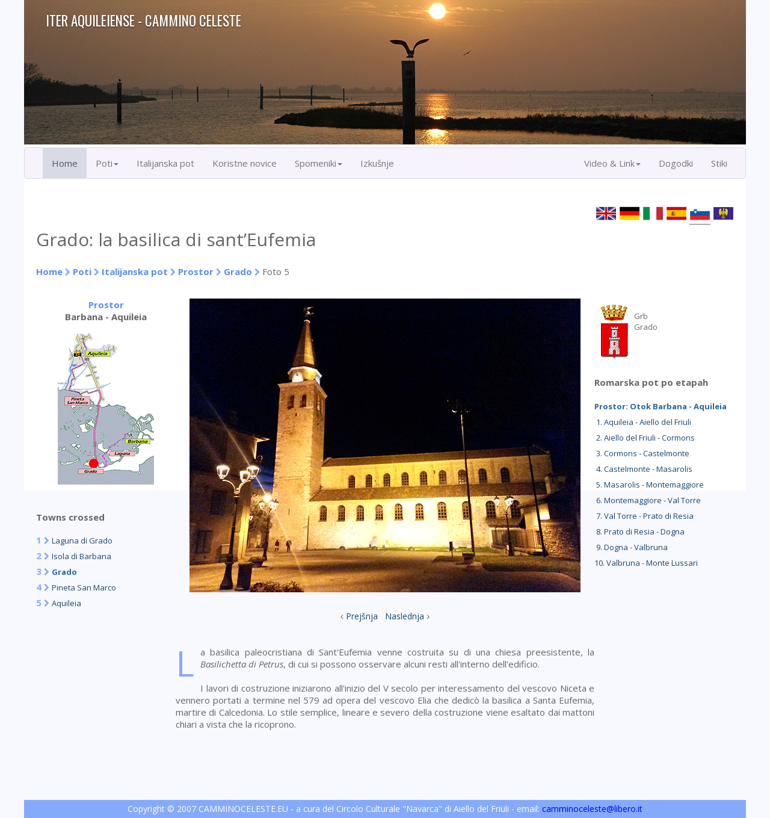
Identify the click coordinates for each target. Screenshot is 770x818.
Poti (82, 271)
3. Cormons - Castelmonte (641, 453)
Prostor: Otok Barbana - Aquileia (660, 406)
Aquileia (66, 603)
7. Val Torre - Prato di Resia (644, 515)
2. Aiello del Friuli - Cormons (644, 437)
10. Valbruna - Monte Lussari (646, 562)
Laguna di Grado (82, 540)
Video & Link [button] (612, 163)
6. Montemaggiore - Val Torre (647, 500)
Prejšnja (362, 616)
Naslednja (404, 616)
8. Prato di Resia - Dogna (639, 531)
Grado (238, 271)
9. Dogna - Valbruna (631, 547)
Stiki (719, 163)
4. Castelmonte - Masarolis (643, 468)
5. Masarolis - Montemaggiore (649, 484)
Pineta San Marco (84, 587)
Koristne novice (244, 163)
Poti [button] (107, 163)
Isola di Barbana (81, 556)
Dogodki (676, 163)
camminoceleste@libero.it (592, 808)
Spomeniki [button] (318, 163)
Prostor (197, 271)
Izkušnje (377, 163)
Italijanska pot (165, 163)
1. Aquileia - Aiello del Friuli (642, 422)
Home (65, 163)
